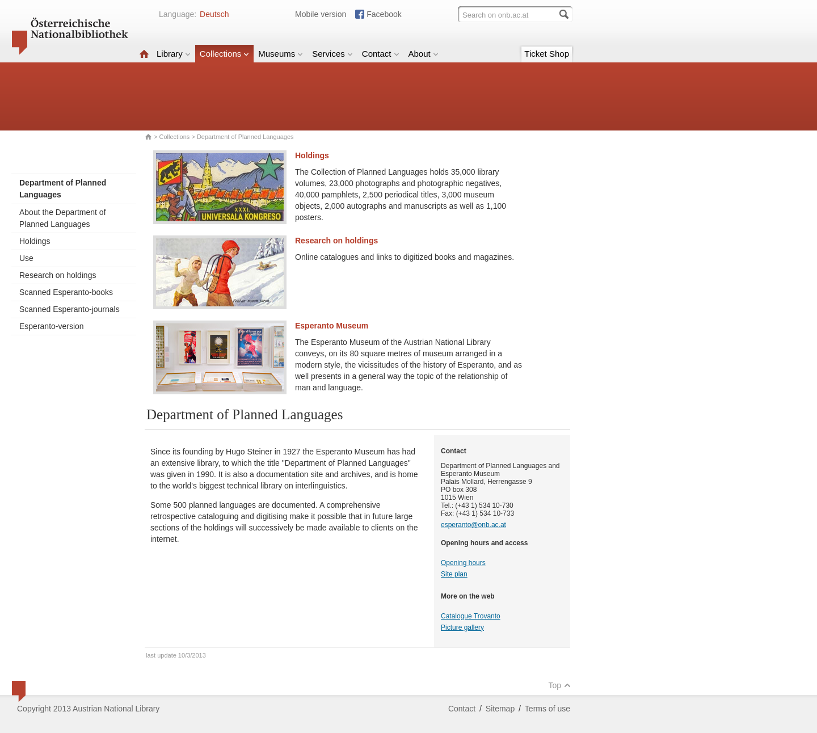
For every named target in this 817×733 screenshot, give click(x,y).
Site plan (454, 574)
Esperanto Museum (331, 325)
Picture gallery (462, 627)
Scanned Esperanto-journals (69, 309)
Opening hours (463, 563)
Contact (380, 53)
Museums (280, 53)
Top (559, 685)
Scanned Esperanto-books (66, 292)
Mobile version (320, 14)
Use (26, 258)
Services (332, 53)
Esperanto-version (51, 326)
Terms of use (547, 708)
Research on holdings (57, 275)
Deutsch (214, 14)
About (423, 53)
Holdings (34, 241)
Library (174, 53)
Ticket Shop (546, 53)
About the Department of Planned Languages (62, 218)
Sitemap (500, 708)
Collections (224, 53)
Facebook (384, 14)
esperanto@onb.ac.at (473, 525)
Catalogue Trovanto (470, 616)
